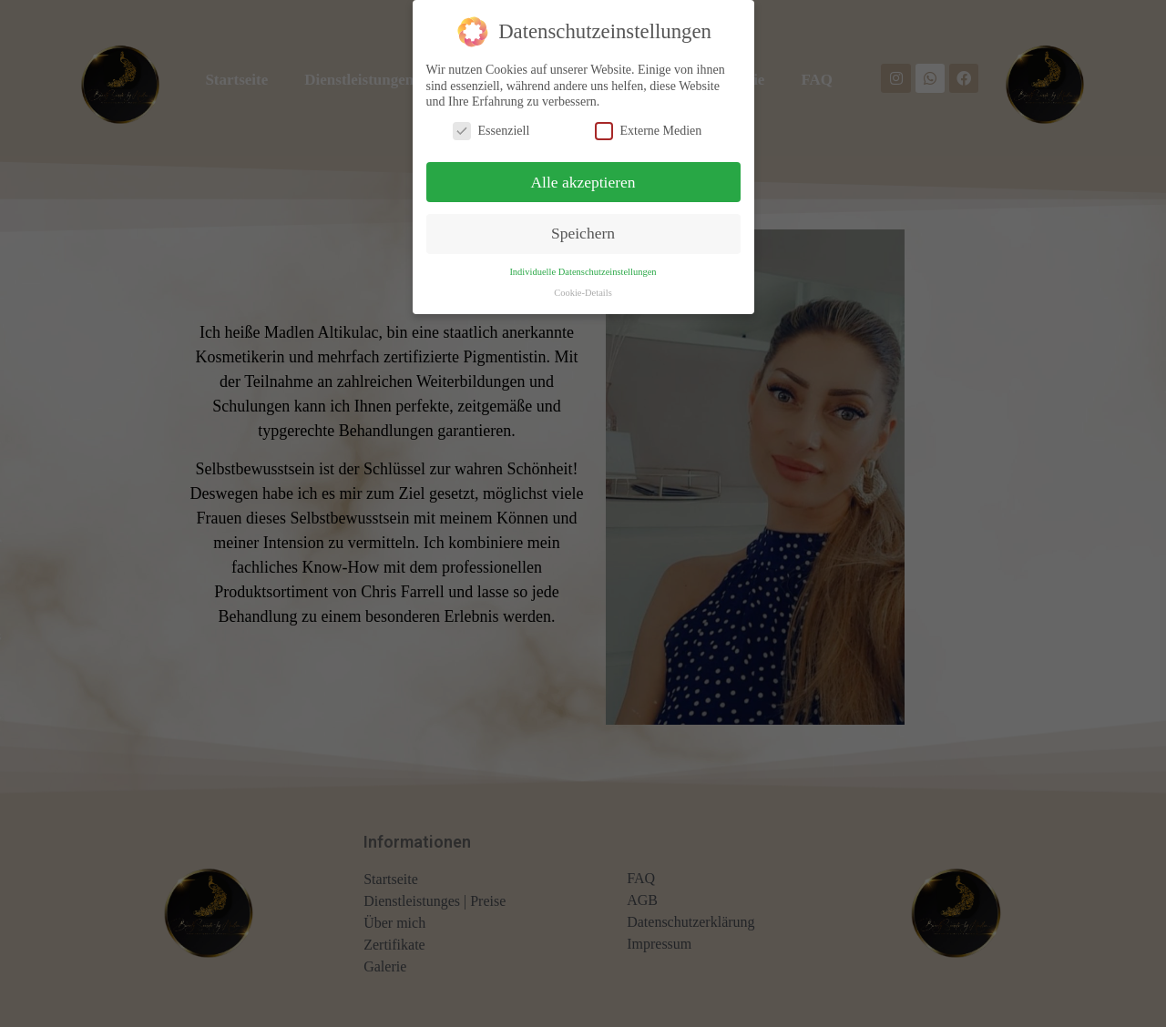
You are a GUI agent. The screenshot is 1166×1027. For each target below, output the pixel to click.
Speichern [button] (583, 226)
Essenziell (491, 122)
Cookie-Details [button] (583, 285)
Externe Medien (648, 122)
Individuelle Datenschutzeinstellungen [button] (582, 264)
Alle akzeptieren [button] (582, 174)
